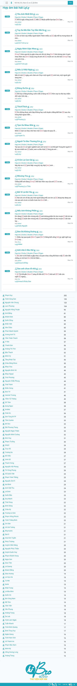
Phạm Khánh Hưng (11, 556)
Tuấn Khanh (8, 623)
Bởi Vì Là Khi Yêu (23, 192)
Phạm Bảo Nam (9, 645)
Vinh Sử (7, 459)
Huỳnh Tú (21, 136)
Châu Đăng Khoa (10, 363)
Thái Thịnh (8, 384)
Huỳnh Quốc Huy (10, 552)
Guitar (24, 17)
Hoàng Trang (8, 656)
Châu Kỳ (7, 509)
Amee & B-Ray (22, 263)
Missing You (21, 176)
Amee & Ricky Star (24, 281)
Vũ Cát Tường (9, 527)
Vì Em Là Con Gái (24, 160)
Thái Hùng (7, 502)
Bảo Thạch (8, 352)
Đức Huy (7, 438)
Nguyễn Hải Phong (10, 467)
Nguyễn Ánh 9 (9, 481)
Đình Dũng (7, 506)
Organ (41, 17)
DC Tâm (7, 402)
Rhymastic (8, 531)
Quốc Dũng (8, 320)
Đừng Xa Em (21, 88)
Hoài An (7, 413)
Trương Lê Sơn (9, 513)
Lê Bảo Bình (8, 591)
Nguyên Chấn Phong (11, 381)
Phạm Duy (7, 295)
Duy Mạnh (7, 499)
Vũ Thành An (8, 641)
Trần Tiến (7, 606)
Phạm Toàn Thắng (10, 477)
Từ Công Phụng (9, 470)
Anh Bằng (7, 313)
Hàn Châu (7, 327)
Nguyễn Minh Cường (11, 434)
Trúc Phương (8, 377)
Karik (6, 584)
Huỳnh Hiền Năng (10, 545)
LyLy (37, 14)
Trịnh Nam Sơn (9, 638)
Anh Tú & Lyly (22, 64)
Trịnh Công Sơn (9, 299)
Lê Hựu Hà (8, 577)
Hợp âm (18, 17)
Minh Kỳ (7, 648)
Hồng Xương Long (10, 652)
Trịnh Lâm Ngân (9, 620)
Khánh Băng (8, 570)
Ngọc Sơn (7, 559)
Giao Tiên (7, 563)
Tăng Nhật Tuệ (9, 360)
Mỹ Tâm (7, 602)
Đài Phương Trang (10, 427)
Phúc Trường (8, 541)
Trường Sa (7, 452)
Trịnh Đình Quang (10, 627)
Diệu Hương (8, 574)
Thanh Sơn (8, 345)
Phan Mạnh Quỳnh (10, 331)
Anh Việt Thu (8, 488)
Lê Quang (7, 566)
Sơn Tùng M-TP (9, 417)
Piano (36, 17)
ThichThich (21, 106)
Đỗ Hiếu (7, 456)
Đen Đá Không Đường (25, 231)
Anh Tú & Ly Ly (22, 43)
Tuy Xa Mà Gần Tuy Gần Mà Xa (30, 30)
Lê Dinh (6, 492)
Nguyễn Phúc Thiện (11, 549)
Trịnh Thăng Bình (10, 520)
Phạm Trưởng (9, 442)
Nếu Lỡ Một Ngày (24, 69)
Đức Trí (6, 392)
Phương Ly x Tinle (23, 186)
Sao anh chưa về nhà (25, 268)
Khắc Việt (7, 324)
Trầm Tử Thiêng (9, 399)
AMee (19, 244)
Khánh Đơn (8, 317)
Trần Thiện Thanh (10, 338)
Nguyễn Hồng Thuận (11, 310)
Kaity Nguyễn (22, 226)
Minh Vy (7, 356)
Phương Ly (21, 119)
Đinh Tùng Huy (9, 631)
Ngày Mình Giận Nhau (26, 48)
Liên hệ (65, 684)
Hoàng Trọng (8, 613)
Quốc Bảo (7, 495)
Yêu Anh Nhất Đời (24, 14)
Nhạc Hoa (7, 367)
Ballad (19, 22)
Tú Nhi (6, 581)
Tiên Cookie (8, 420)
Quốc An (7, 595)
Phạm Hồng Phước (11, 516)
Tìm (70, 3)
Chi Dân (7, 524)
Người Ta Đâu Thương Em (27, 141)
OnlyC (6, 445)
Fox (19, 279)
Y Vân (6, 342)
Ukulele (29, 17)
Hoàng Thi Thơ (9, 349)
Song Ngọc (8, 406)
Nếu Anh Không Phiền (26, 210)
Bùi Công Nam (9, 599)
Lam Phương (8, 306)
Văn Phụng (8, 609)
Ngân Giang (8, 634)
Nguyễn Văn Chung (11, 303)
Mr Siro (6, 424)
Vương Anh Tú (9, 335)
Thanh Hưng (8, 463)
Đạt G (6, 534)
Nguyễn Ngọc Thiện (11, 431)
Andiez (6, 409)
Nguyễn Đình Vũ (9, 370)
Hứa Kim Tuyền (9, 538)
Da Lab (6, 616)
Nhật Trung (8, 588)
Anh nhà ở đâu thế (24, 250)
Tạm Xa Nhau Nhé (24, 125)
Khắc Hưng (8, 388)
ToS (59, 684)
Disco (19, 242)
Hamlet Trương (9, 395)
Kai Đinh (7, 484)
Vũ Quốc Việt (8, 474)
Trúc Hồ (7, 449)
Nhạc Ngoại (8, 374)
